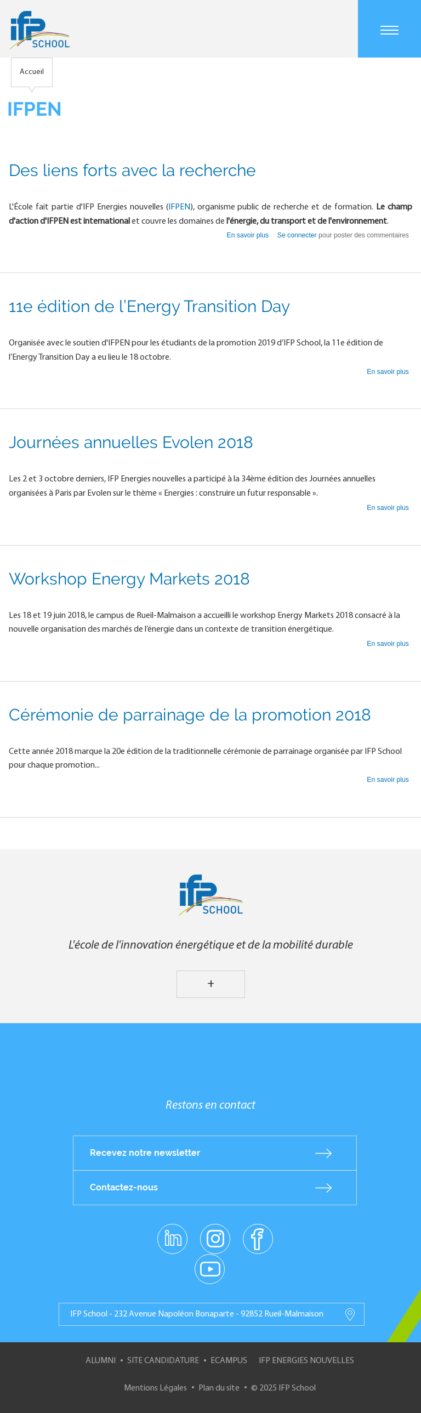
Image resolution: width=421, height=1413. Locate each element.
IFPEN (179, 207)
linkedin (172, 1232)
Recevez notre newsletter (145, 1153)
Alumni (101, 1361)
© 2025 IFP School (283, 1388)
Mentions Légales (155, 1388)
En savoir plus (249, 235)
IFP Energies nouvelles (306, 1361)
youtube (209, 1268)
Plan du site (219, 1388)
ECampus (228, 1361)
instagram (214, 1238)
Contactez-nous (124, 1187)
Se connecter (297, 235)
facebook (258, 1238)
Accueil (32, 72)
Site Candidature (163, 1361)
